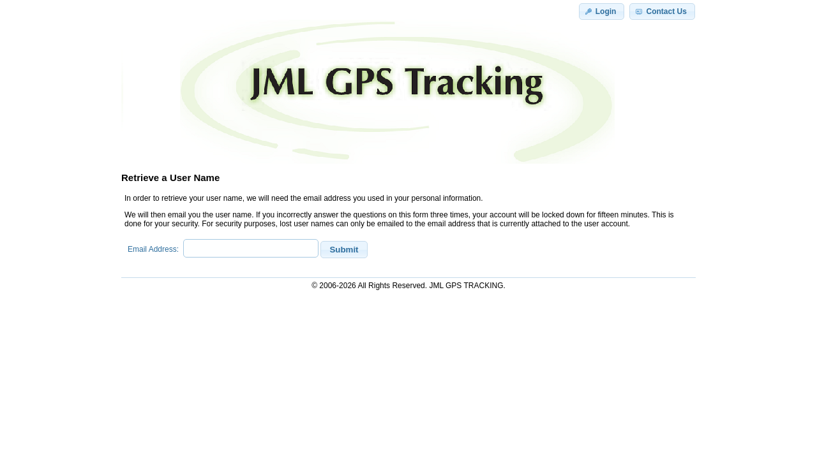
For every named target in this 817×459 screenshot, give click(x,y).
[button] (602, 11)
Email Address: (155, 249)
